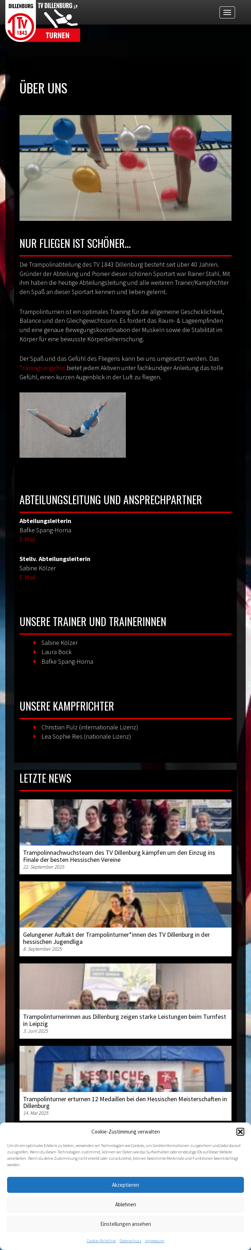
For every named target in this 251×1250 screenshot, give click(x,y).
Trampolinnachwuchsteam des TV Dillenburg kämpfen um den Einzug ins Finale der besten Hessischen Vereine (119, 856)
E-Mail (27, 539)
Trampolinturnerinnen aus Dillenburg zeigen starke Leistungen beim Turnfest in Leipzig (124, 1020)
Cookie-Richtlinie (101, 1240)
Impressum (154, 1240)
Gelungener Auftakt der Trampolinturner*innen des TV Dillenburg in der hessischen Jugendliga (116, 938)
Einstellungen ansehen (125, 1224)
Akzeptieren (125, 1184)
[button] (240, 1131)
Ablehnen (125, 1204)
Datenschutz (130, 1240)
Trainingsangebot (42, 368)
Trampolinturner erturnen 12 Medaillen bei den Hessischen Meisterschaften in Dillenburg (125, 1102)
